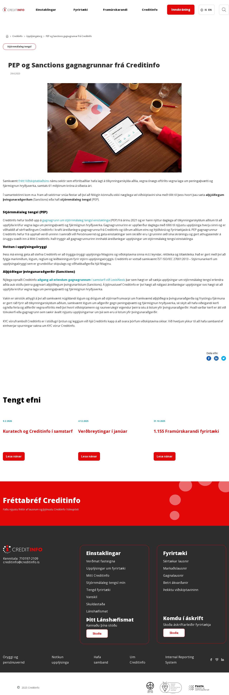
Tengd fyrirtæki (98, 590)
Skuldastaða (95, 604)
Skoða (97, 633)
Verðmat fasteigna (100, 561)
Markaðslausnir (175, 568)
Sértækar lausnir (176, 561)
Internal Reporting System (179, 659)
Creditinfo (17, 36)
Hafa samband (101, 659)
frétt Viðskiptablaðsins (33, 181)
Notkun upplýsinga (60, 659)
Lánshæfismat (97, 611)
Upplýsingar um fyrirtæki (105, 568)
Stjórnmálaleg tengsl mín (105, 582)
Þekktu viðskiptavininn (180, 590)
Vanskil (91, 597)
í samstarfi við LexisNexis (81, 280)
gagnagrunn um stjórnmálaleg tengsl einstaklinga (76, 220)
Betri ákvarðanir (175, 582)
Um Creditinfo (137, 659)
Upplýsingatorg (34, 36)
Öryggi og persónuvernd (14, 659)
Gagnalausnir (173, 575)
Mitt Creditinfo (97, 575)
